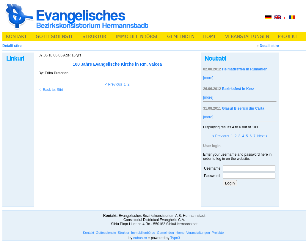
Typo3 (175, 238)
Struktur (123, 232)
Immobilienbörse (143, 232)
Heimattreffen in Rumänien (245, 69)
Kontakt (88, 232)
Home (180, 232)
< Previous (113, 84)
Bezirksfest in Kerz (238, 89)
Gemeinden (165, 232)
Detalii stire (269, 46)
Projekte (218, 232)
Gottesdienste (106, 232)
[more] (208, 78)
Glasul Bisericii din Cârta (243, 108)
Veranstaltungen (198, 232)
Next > (262, 136)
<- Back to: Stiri (51, 90)
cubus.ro (140, 238)
